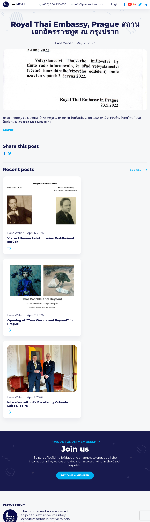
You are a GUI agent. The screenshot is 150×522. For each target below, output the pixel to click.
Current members (65, 463)
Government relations (19, 481)
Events (8, 467)
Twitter (140, 4)
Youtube (130, 4)
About (7, 486)
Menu (20, 4)
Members (10, 472)
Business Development (20, 477)
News (7, 463)
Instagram (135, 4)
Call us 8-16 (108, 463)
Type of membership (67, 467)
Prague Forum (6, 4)
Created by (75, 516)
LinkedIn (145, 4)
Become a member (75, 382)
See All (135, 169)
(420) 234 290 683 (54, 4)
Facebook (125, 4)
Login (115, 4)
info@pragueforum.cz (88, 4)
